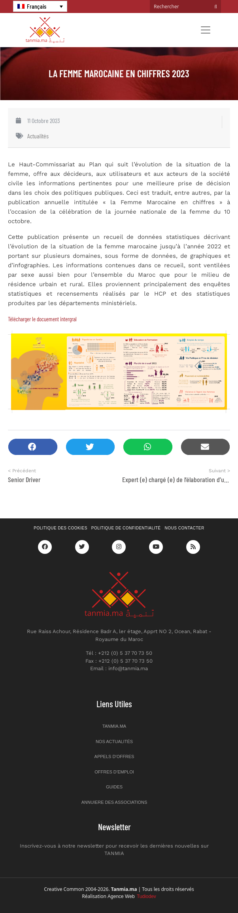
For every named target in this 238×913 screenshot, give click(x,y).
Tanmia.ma (114, 726)
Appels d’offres (114, 756)
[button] (33, 446)
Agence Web (132, 896)
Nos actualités (114, 741)
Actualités (38, 136)
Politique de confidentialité (126, 528)
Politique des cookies (60, 528)
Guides (114, 786)
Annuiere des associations (114, 802)
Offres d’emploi (114, 772)
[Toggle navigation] (205, 29)
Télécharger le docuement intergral (42, 318)
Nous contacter (184, 528)
